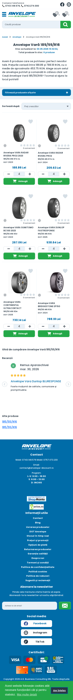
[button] (4, 384)
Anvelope (16, 37)
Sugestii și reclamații (37, 580)
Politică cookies (38, 571)
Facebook (35, 624)
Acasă (5, 37)
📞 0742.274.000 (30, 5)
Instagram (35, 633)
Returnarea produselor (37, 549)
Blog (37, 522)
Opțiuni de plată (37, 544)
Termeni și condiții (38, 562)
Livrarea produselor (37, 527)
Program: (36, 472)
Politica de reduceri (37, 575)
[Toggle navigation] (4, 14)
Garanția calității (38, 553)
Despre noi (37, 558)
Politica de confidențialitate (37, 567)
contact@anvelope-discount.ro (37, 467)
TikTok (34, 642)
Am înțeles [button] (59, 690)
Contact (38, 518)
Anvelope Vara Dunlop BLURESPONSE (36, 381)
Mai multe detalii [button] (27, 694)
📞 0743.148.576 (11, 5)
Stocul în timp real (38, 535)
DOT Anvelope (37, 531)
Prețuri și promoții (37, 540)
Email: (36, 464)
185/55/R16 (9, 422)
